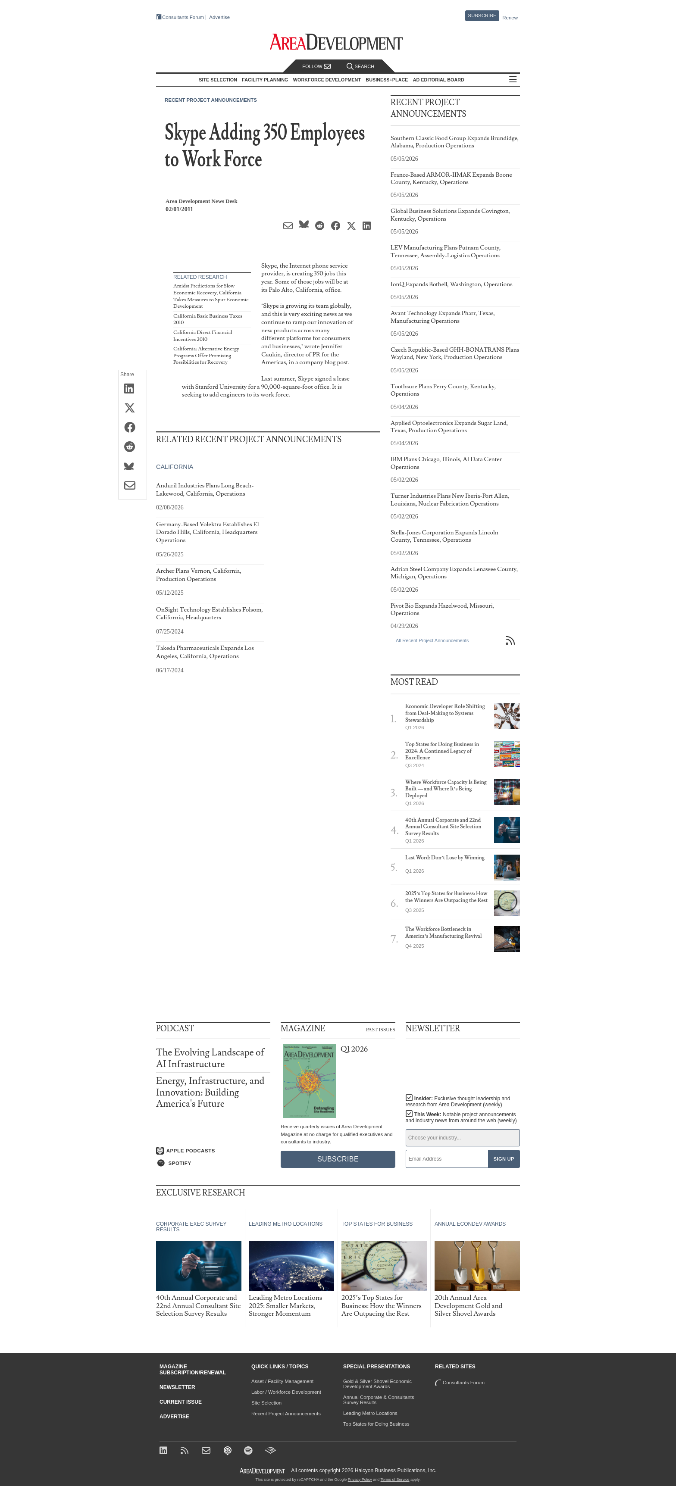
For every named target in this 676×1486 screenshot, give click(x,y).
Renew (510, 17)
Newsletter (177, 1387)
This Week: (461, 1117)
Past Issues (380, 1029)
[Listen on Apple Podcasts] (213, 1151)
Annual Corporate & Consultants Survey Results (378, 1400)
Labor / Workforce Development (286, 1392)
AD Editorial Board (438, 79)
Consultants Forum (183, 17)
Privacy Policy (360, 1479)
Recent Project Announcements (211, 100)
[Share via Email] (133, 486)
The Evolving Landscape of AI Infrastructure (210, 1058)
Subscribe (482, 15)
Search (360, 66)
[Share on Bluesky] (133, 467)
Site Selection (266, 1402)
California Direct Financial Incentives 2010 (202, 336)
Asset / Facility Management (282, 1381)
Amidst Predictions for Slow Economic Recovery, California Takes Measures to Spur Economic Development (211, 296)
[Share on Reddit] (133, 447)
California (174, 466)
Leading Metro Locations (370, 1413)
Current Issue (181, 1402)
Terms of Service (395, 1479)
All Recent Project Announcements (432, 640)
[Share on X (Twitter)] (133, 408)
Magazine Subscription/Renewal (193, 1370)
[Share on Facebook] (133, 428)
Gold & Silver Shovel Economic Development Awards (377, 1384)
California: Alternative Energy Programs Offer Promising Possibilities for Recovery (206, 355)
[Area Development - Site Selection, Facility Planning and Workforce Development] (338, 42)
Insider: (458, 1102)
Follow (316, 66)
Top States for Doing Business (376, 1424)
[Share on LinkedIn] (133, 389)
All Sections (513, 80)
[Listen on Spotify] (213, 1163)
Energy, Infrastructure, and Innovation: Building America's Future (210, 1092)
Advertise (219, 17)
